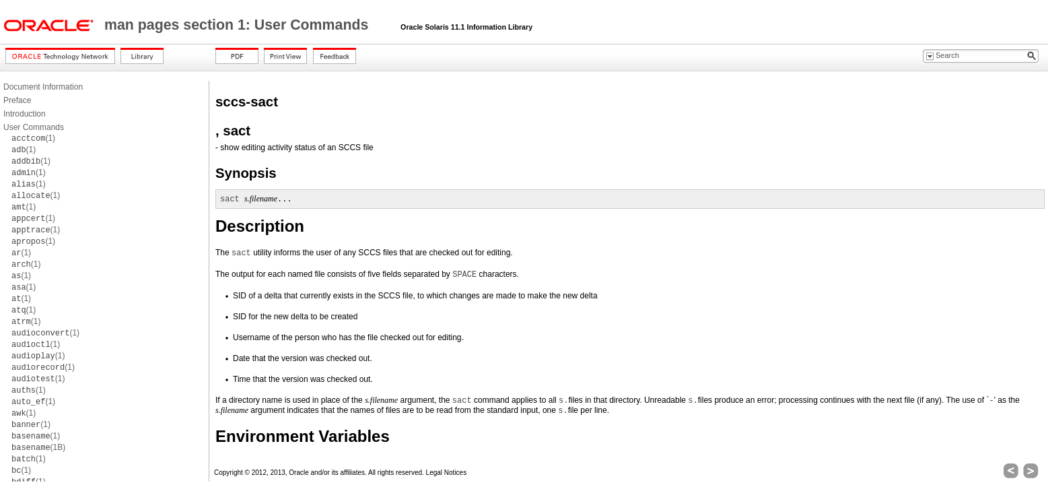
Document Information (43, 87)
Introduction (24, 114)
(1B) (38, 447)
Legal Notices (446, 472)
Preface (17, 100)
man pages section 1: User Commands (238, 25)
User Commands (33, 127)
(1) (33, 138)
